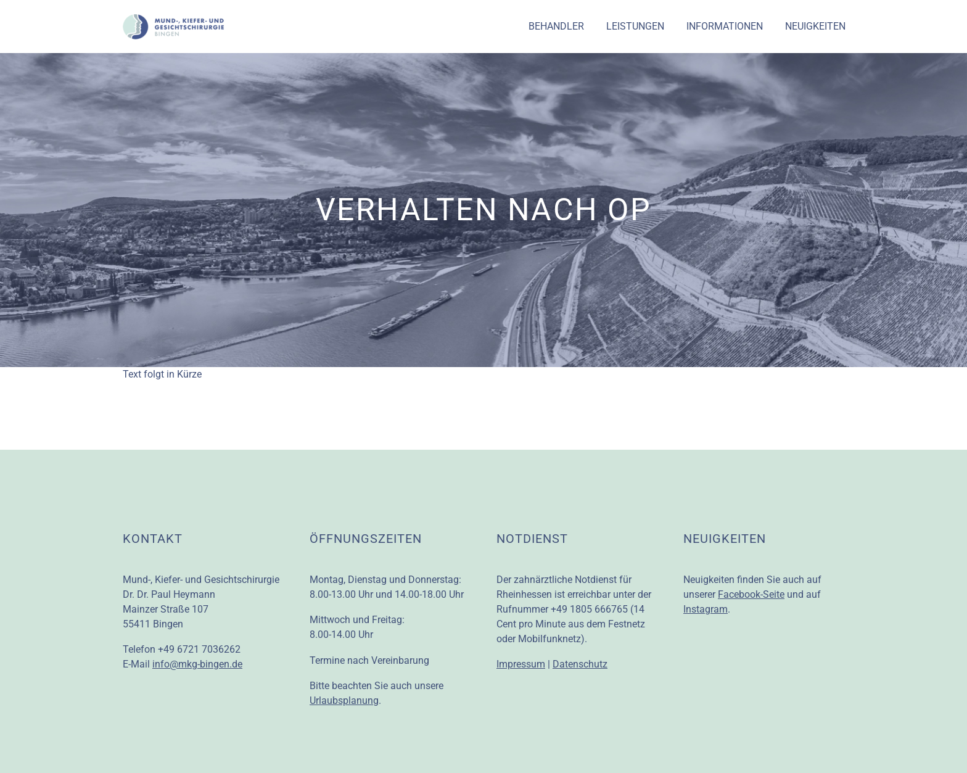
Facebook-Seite (751, 594)
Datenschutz (580, 664)
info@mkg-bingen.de (197, 664)
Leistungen (635, 26)
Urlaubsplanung (344, 700)
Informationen (724, 26)
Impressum (520, 664)
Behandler (556, 26)
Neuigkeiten (815, 26)
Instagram (705, 609)
